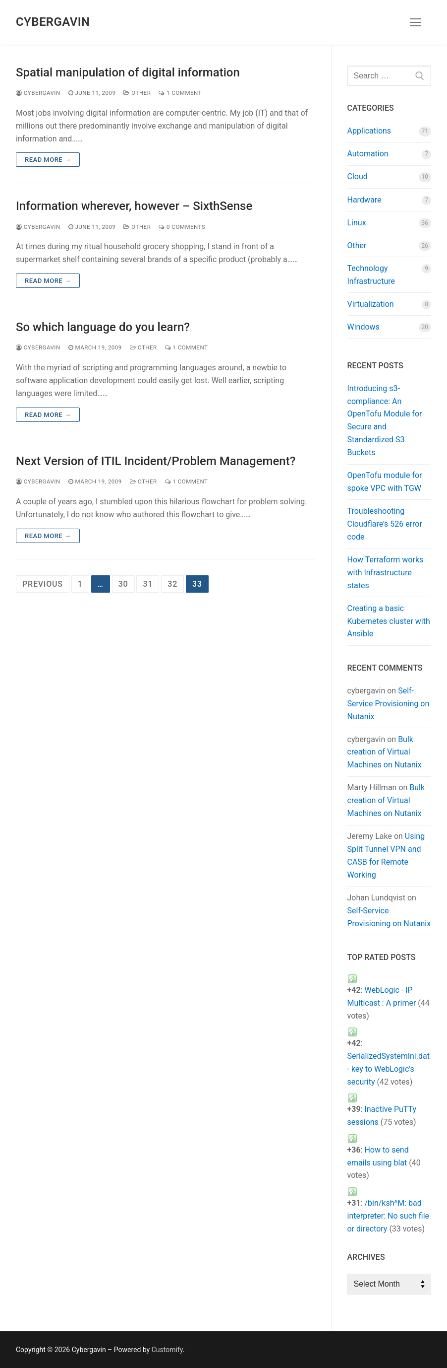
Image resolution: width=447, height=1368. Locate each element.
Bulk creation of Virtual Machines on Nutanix (384, 752)
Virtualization (370, 304)
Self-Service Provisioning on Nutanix (388, 703)
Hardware (364, 200)
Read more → (48, 159)
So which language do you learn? (103, 327)
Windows (363, 327)
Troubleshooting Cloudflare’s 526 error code (384, 524)
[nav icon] (415, 22)
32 (172, 584)
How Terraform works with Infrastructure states (385, 572)
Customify (167, 1350)
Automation (368, 153)
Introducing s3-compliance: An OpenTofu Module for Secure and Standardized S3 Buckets (384, 420)
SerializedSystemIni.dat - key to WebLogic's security (388, 1069)
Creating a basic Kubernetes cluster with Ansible (388, 621)
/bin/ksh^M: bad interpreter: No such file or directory (388, 1215)
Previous (42, 584)
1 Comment (180, 92)
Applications (369, 131)
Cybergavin (53, 22)
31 (148, 584)
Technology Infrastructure (371, 275)
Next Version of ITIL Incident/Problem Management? (155, 461)
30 (123, 584)
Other (137, 92)
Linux (356, 222)
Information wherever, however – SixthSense (134, 206)
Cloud (357, 176)
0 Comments (182, 226)
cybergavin (38, 92)
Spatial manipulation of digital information (128, 72)
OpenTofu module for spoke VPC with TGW (384, 482)
